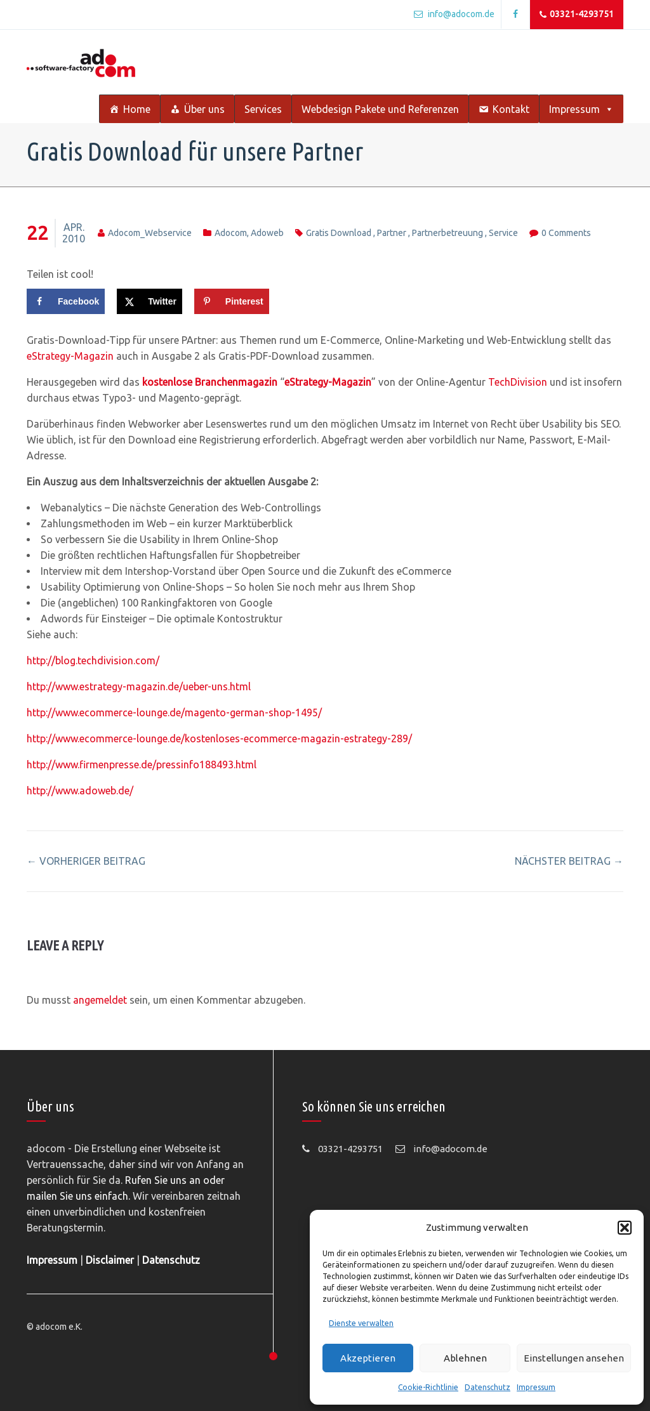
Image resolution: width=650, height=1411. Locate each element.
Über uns (204, 109)
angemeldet (100, 1000)
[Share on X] (149, 301)
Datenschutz (487, 1387)
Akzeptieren (367, 1358)
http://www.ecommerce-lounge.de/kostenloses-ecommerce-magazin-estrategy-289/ (219, 738)
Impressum (536, 1387)
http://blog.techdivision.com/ (93, 660)
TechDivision (516, 382)
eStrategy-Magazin (70, 356)
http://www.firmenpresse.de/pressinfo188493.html (141, 764)
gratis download (338, 233)
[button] (624, 1227)
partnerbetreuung (447, 233)
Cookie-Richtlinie (428, 1387)
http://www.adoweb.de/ (80, 790)
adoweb (267, 233)
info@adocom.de (454, 14)
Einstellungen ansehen (574, 1358)
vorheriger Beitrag (86, 861)
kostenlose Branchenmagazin (209, 382)
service (503, 233)
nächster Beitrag (569, 861)
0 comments (566, 233)
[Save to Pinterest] (231, 301)
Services (263, 109)
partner (391, 233)
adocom (231, 233)
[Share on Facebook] (66, 301)
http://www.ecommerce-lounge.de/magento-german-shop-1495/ (174, 712)
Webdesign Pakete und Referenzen (380, 109)
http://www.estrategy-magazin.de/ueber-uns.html (139, 686)
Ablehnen (465, 1358)
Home (136, 109)
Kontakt (511, 109)
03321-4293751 (577, 14)
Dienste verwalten (361, 1323)
